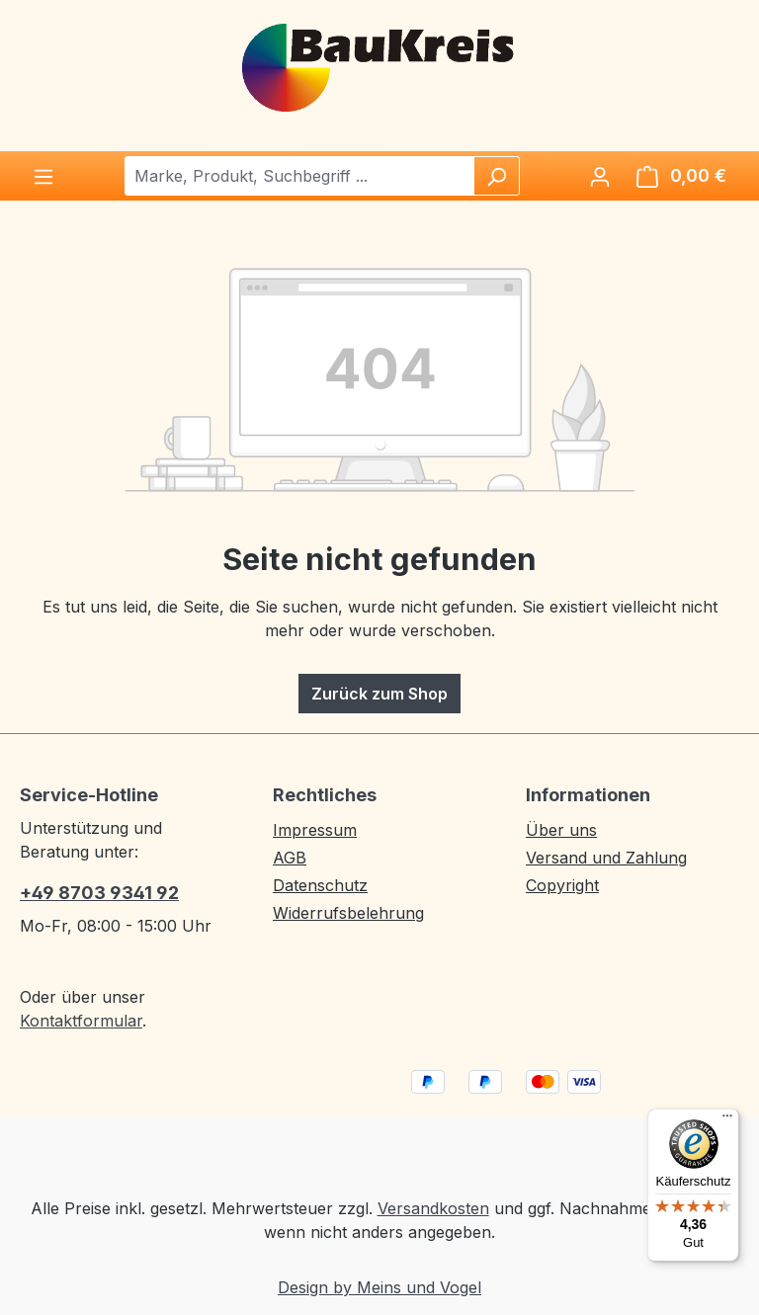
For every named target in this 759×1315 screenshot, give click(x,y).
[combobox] (300, 176)
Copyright (562, 885)
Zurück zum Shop (379, 693)
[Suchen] (496, 176)
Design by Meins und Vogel (379, 1287)
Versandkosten (433, 1208)
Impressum (315, 830)
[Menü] (43, 176)
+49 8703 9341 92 (99, 892)
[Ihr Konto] (600, 176)
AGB (289, 857)
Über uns (561, 830)
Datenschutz (320, 885)
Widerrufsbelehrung (348, 913)
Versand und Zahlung (606, 857)
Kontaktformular (81, 1020)
